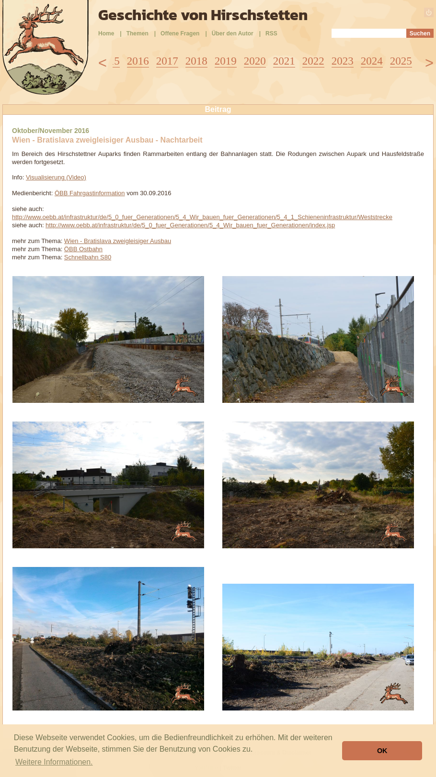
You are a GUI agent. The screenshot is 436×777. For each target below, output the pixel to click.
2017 (167, 61)
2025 (401, 61)
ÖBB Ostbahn (83, 249)
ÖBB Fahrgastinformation (90, 193)
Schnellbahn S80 (87, 257)
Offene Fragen (180, 33)
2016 (138, 61)
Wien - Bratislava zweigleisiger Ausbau (117, 240)
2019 (226, 61)
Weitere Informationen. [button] (54, 762)
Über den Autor (232, 33)
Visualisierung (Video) (56, 177)
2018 (196, 61)
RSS (271, 33)
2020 (255, 61)
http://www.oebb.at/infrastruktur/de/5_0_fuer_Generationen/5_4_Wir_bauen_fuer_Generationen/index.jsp (190, 225)
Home (106, 33)
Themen (137, 33)
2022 (313, 61)
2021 (284, 61)
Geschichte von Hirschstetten (203, 14)
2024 (372, 61)
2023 (343, 61)
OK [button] (382, 751)
